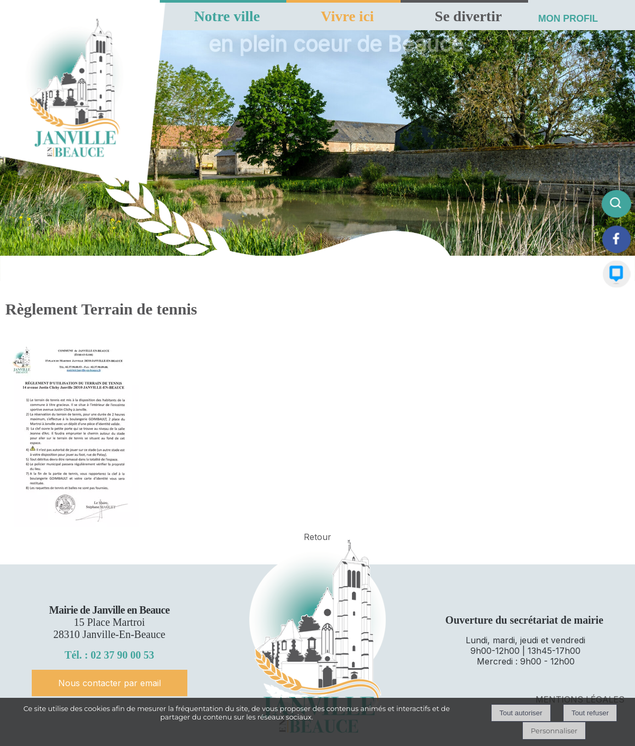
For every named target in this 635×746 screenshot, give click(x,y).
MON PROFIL (568, 18)
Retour (317, 537)
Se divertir (468, 16)
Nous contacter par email (109, 683)
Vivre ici (347, 16)
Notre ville (227, 16)
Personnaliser (554, 730)
